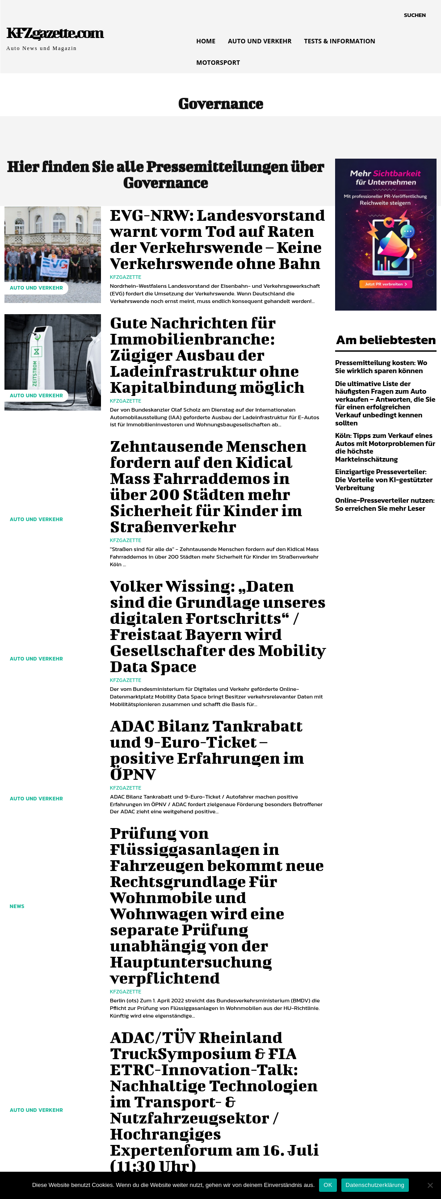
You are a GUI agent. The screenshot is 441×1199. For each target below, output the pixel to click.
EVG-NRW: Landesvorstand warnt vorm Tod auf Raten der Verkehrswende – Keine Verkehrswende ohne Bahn (215, 237)
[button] (415, 15)
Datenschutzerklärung (375, 1185)
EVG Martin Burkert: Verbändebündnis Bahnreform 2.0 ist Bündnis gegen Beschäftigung (210, 976)
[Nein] (429, 1185)
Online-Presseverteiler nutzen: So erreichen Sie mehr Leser (383, 477)
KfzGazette (125, 260)
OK (327, 1185)
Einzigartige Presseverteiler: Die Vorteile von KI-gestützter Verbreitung (380, 454)
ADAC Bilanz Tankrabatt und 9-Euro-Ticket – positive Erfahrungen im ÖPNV (210, 659)
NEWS (15, 818)
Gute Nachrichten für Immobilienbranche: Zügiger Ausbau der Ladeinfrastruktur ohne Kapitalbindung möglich (214, 343)
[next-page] (66, 1074)
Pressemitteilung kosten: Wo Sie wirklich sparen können (380, 364)
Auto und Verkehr (32, 291)
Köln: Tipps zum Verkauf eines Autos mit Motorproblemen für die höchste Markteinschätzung (384, 427)
